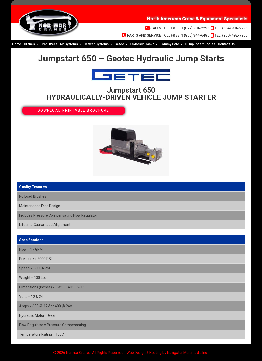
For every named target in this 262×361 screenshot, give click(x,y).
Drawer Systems (98, 44)
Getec (121, 44)
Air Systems (70, 44)
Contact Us (226, 44)
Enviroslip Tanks (144, 44)
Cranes (31, 44)
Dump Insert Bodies (200, 44)
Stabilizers (49, 44)
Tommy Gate (171, 44)
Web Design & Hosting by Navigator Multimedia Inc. (167, 353)
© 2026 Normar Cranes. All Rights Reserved (88, 353)
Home (16, 44)
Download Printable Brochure (73, 110)
